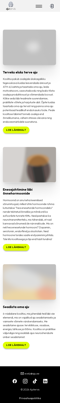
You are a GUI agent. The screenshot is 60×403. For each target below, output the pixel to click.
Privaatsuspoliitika (30, 398)
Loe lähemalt (16, 129)
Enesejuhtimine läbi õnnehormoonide (17, 191)
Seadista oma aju (16, 307)
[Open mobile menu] (39, 6)
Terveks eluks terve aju (20, 72)
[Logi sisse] (51, 7)
